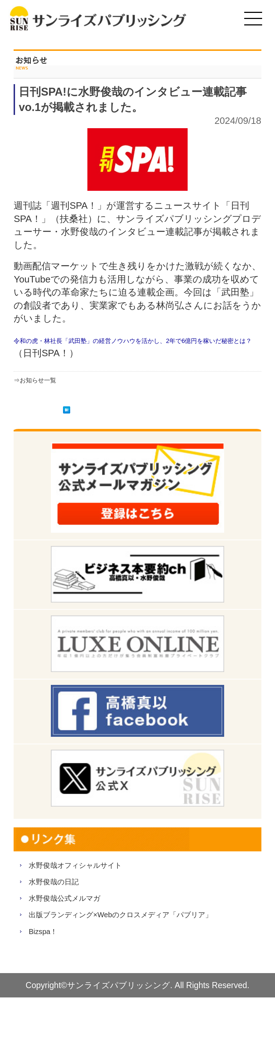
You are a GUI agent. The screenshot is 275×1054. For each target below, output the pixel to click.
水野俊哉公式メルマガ (85, 918)
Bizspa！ (51, 983)
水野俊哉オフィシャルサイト (102, 868)
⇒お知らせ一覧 (47, 379)
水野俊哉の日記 (68, 893)
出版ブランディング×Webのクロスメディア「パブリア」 (140, 951)
